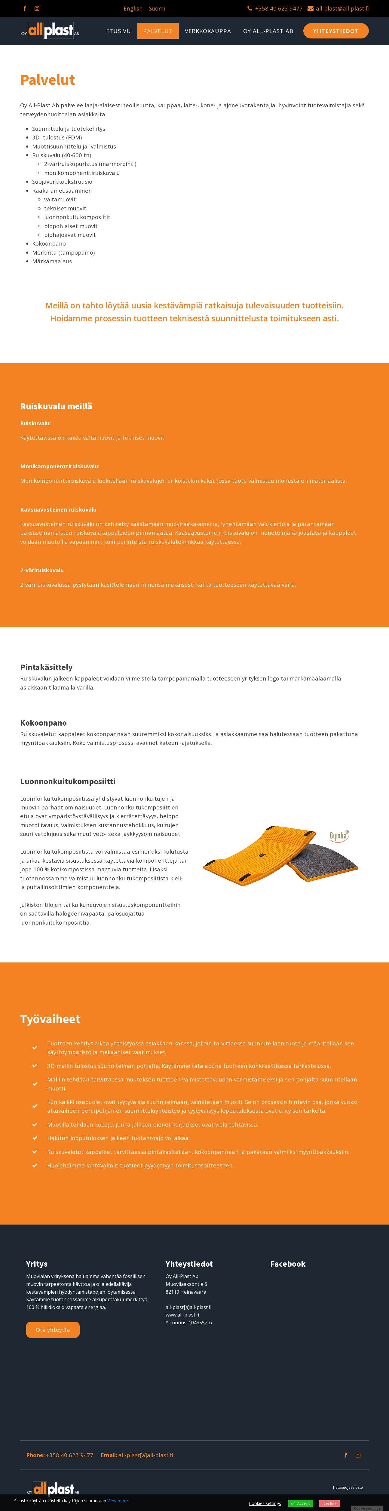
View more (117, 1500)
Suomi (157, 8)
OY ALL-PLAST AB (268, 31)
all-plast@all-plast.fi (342, 8)
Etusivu (118, 31)
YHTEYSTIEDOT (336, 31)
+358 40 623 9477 (279, 8)
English (133, 8)
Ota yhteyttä (53, 1329)
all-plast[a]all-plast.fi (145, 1455)
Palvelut (158, 31)
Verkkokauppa (208, 31)
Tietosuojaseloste (347, 1487)
